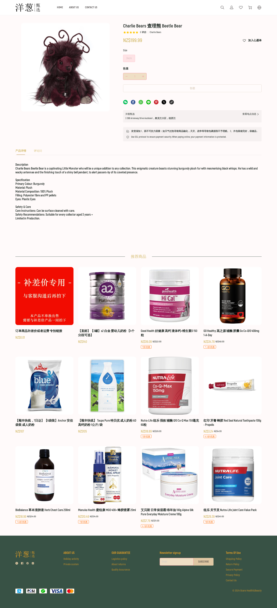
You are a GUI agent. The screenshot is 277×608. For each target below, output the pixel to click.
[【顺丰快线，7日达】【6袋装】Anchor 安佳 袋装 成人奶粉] (44, 395)
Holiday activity (71, 559)
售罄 (192, 88)
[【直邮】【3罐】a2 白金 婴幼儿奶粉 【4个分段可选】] (107, 305)
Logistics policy (119, 559)
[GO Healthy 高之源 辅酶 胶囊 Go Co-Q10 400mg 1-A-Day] (233, 308)
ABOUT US (74, 7)
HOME (60, 7)
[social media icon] (16, 564)
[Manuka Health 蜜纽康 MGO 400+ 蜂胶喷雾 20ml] (107, 485)
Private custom (71, 564)
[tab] (20, 152)
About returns (119, 564)
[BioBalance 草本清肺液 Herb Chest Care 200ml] (44, 485)
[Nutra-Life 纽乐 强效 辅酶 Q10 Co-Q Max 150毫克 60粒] (170, 398)
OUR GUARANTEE (121, 553)
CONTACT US (91, 7)
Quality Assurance (121, 569)
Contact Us (231, 580)
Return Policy (232, 564)
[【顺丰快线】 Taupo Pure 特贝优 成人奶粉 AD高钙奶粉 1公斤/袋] (107, 395)
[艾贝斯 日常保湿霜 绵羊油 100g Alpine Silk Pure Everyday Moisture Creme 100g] (170, 487)
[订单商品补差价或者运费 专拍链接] (44, 303)
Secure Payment (234, 569)
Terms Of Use (233, 553)
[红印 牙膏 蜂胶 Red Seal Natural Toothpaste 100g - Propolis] (233, 398)
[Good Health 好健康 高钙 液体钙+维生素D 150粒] (170, 308)
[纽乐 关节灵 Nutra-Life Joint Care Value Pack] (233, 485)
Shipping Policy (234, 559)
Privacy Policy (233, 575)
